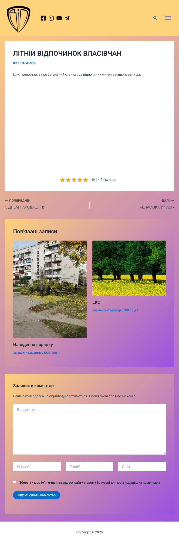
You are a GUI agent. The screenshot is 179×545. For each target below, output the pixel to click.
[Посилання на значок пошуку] (155, 19)
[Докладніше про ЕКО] (129, 270)
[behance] (62, 19)
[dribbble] (70, 19)
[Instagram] (54, 19)
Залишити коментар (27, 354)
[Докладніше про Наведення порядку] (50, 291)
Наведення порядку (33, 346)
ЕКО (47, 354)
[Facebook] (45, 19)
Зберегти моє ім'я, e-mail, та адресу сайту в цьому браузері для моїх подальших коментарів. (90, 484)
